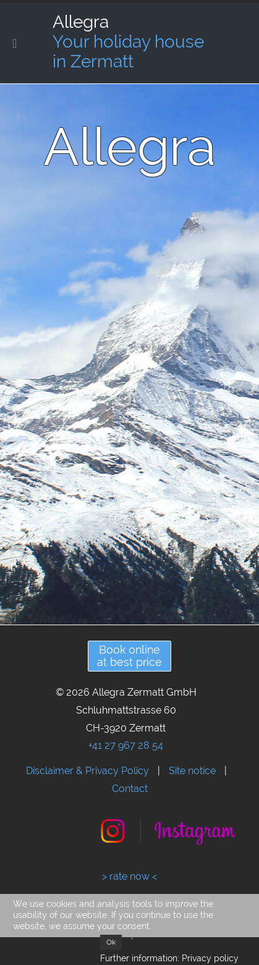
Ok (111, 942)
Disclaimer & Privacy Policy (87, 771)
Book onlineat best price (129, 655)
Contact (130, 788)
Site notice (192, 771)
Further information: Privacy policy (169, 958)
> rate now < (129, 876)
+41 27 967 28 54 (125, 745)
